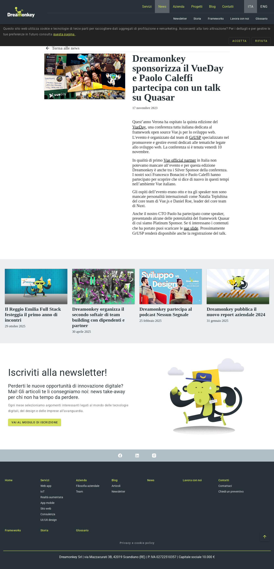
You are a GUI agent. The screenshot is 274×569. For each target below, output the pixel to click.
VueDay (139, 127)
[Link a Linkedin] (137, 455)
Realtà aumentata (51, 497)
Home (9, 480)
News (150, 480)
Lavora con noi (192, 480)
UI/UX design (48, 519)
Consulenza (47, 514)
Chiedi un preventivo (231, 491)
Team (79, 491)
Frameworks (13, 530)
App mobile (47, 502)
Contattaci (225, 485)
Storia (44, 530)
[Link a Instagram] (154, 455)
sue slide (191, 228)
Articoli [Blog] (116, 485)
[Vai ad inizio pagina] (265, 536)
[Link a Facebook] (120, 455)
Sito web (45, 508)
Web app (45, 485)
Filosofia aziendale (87, 485)
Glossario (82, 530)
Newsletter (118, 491)
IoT (42, 491)
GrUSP (195, 137)
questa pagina (64, 34)
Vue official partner (180, 160)
